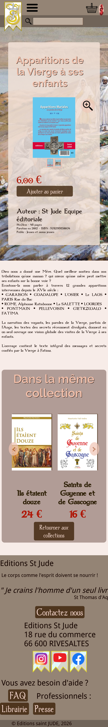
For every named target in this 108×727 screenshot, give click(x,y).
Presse (44, 708)
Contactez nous (60, 612)
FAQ (18, 695)
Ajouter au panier (45, 191)
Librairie (14, 708)
